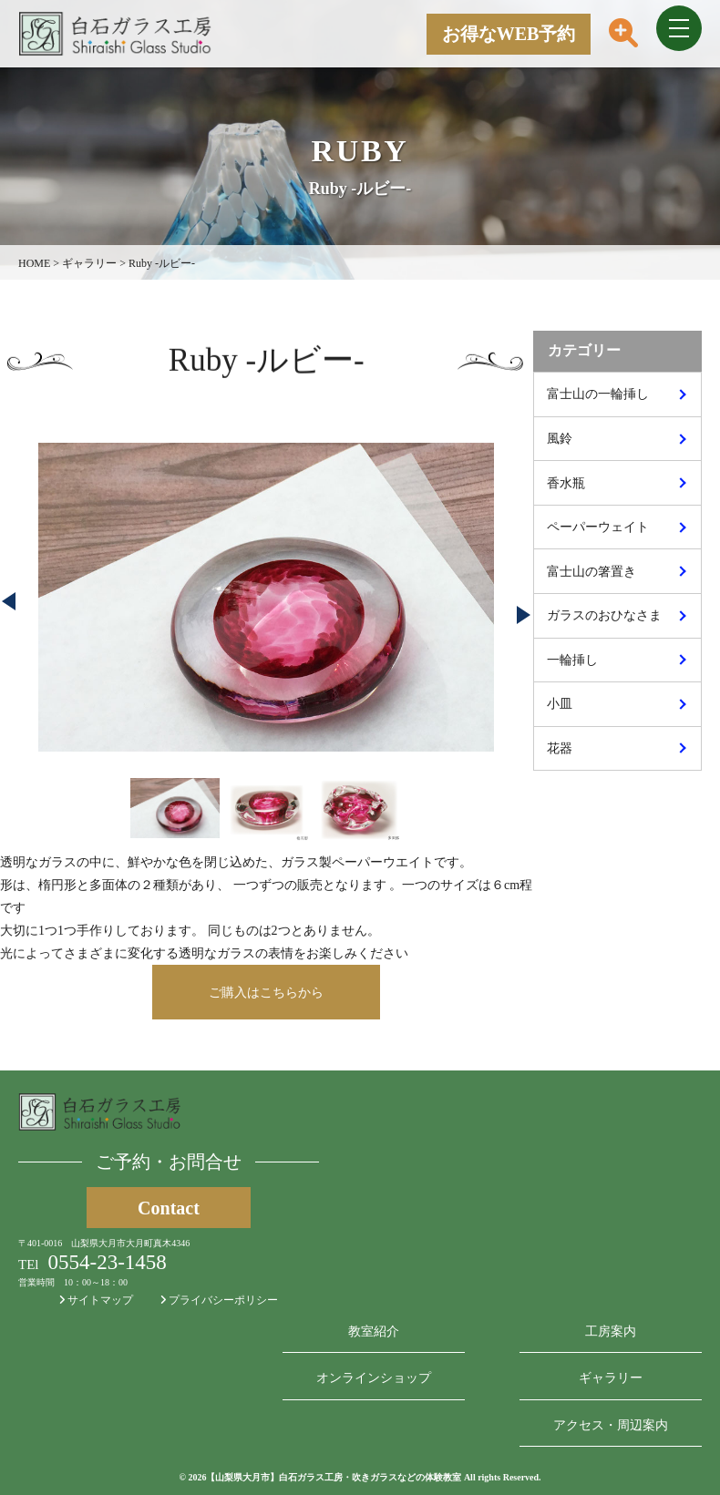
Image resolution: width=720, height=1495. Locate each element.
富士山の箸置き (591, 572)
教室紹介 (373, 1331)
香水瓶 (566, 483)
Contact (169, 1208)
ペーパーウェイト (598, 527)
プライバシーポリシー (219, 1300)
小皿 (559, 704)
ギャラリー (611, 1378)
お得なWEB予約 (509, 34)
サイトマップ (96, 1300)
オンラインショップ (373, 1378)
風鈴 (559, 438)
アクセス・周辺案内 (610, 1425)
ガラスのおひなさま (604, 615)
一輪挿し (572, 660)
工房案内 (610, 1331)
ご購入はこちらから (266, 992)
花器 (559, 748)
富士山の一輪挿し (598, 394)
